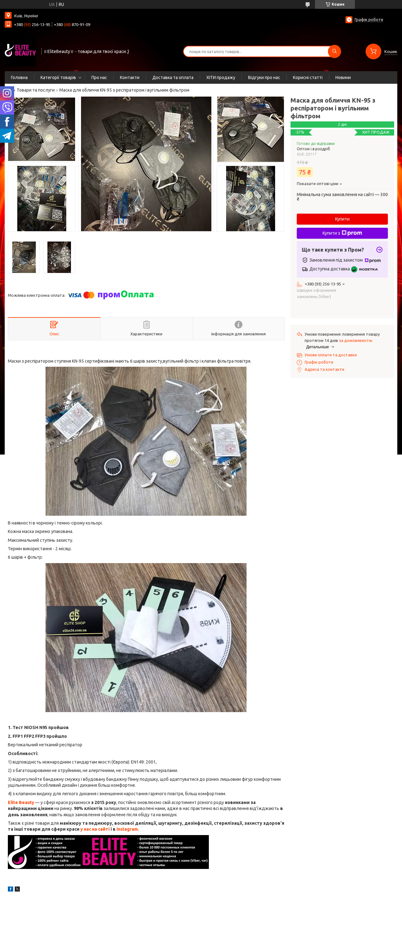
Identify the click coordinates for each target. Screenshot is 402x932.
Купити (342, 218)
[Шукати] (334, 51)
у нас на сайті (95, 829)
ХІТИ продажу (220, 77)
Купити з (342, 233)
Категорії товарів (58, 77)
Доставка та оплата (172, 77)
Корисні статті (308, 77)
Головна (19, 77)
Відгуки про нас (264, 77)
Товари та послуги (36, 90)
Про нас (99, 77)
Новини (343, 77)
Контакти (129, 77)
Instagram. (128, 829)
